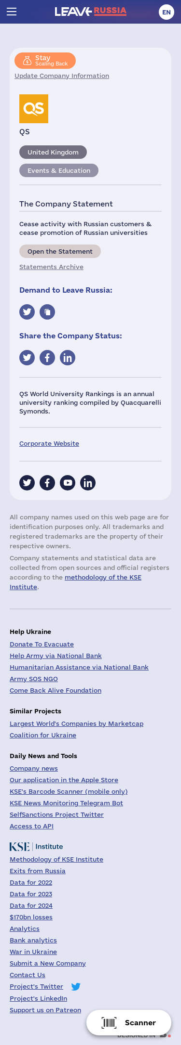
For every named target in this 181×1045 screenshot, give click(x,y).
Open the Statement (60, 251)
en (166, 12)
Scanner (140, 1023)
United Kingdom (53, 152)
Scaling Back (51, 60)
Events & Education (59, 170)
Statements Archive (51, 266)
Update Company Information (61, 75)
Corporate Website (49, 443)
